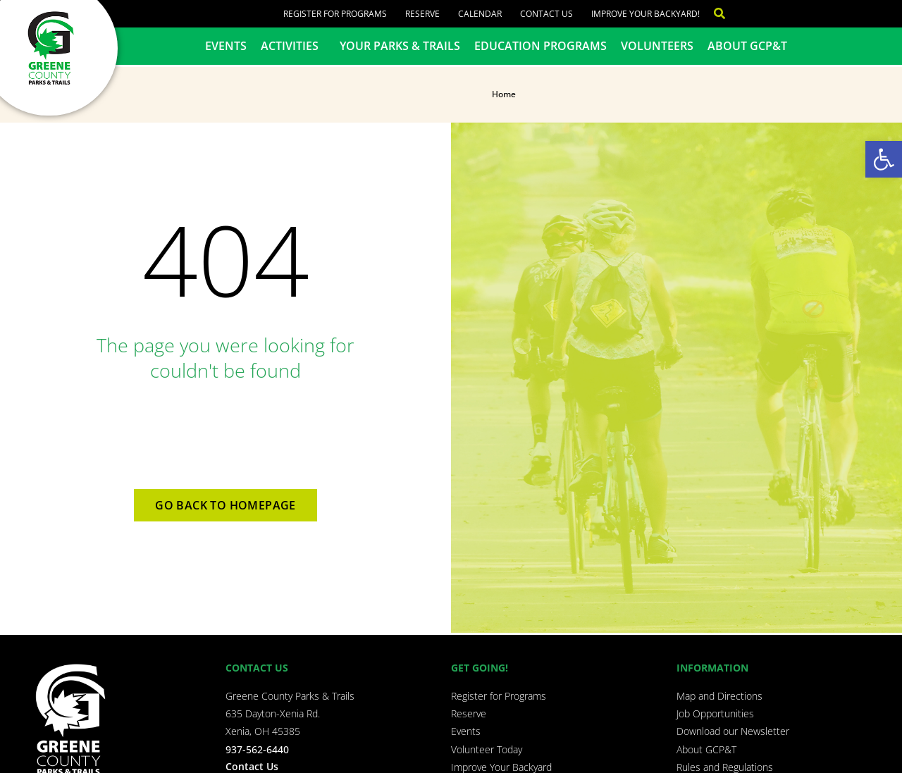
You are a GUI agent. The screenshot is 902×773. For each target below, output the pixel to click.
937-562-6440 (257, 749)
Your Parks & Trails (400, 46)
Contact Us (546, 14)
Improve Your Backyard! (645, 14)
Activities (293, 46)
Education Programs (540, 46)
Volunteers (657, 46)
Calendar (480, 14)
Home (504, 94)
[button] (883, 159)
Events (226, 46)
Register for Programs (335, 14)
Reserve (422, 14)
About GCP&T (747, 46)
